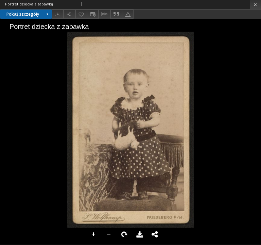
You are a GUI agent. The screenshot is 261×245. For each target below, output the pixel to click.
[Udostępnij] (69, 14)
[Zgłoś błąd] (128, 14)
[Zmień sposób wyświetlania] (93, 14)
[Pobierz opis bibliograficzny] (104, 14)
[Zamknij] (255, 4)
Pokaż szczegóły (28, 14)
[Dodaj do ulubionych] (81, 14)
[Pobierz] (58, 14)
